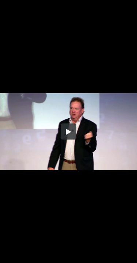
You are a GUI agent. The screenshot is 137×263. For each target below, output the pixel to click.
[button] (69, 131)
